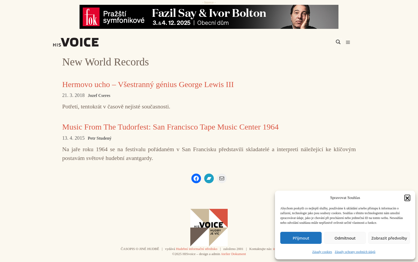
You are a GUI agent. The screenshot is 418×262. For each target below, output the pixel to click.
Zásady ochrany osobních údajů (355, 252)
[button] (407, 197)
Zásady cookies (322, 252)
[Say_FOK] (209, 17)
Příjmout (301, 238)
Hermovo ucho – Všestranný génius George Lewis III (148, 84)
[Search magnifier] (338, 42)
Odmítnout (345, 238)
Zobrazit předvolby (389, 238)
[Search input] (313, 42)
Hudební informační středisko (196, 249)
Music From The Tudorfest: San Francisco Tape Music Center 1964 (170, 126)
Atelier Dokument (233, 254)
